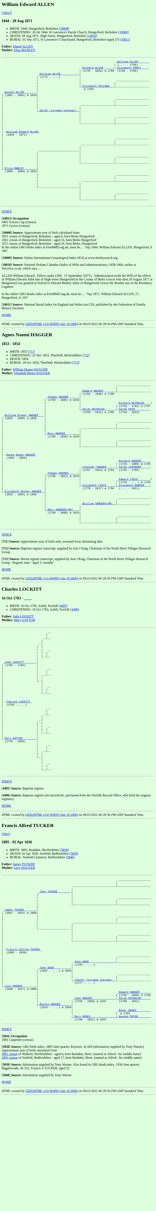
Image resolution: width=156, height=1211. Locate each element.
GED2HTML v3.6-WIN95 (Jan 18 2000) (51, 352)
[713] (75, 391)
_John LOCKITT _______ (20, 726)
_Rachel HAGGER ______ (54, 1115)
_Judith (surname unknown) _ (94, 1086)
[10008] (64, 28)
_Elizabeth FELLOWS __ (97, 91)
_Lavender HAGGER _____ (98, 512)
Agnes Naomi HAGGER (21, 498)
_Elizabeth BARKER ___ (134, 534)
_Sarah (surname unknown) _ (58, 120)
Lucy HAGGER (24, 953)
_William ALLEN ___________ (58, 77)
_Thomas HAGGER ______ (62, 428)
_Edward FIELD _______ (134, 527)
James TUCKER (24, 950)
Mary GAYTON (24, 677)
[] (7, 247)
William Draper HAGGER (30, 398)
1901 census (10, 1172)
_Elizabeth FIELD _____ (98, 534)
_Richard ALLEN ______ (97, 69)
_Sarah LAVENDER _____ (134, 512)
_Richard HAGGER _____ (134, 505)
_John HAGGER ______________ (94, 1108)
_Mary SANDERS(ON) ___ (62, 563)
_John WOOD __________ (54, 1072)
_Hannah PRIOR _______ (134, 1130)
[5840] (70, 943)
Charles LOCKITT (19, 773)
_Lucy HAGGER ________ (20, 1093)
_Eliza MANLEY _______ (20, 190)
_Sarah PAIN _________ (134, 443)
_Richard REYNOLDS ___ (134, 436)
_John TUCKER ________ (54, 980)
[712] (86, 384)
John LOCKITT (23, 673)
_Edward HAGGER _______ (98, 421)
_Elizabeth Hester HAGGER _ (23, 542)
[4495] (63, 663)
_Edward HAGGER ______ (134, 1101)
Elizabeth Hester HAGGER (32, 401)
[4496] (74, 666)
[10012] (7, 13)
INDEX (7, 240)
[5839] (74, 939)
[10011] (125, 39)
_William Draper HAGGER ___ (23, 450)
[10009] (123, 32)
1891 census (10, 1168)
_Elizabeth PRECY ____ (132, 69)
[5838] (64, 935)
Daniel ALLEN (23, 46)
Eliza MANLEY (24, 50)
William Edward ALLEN (23, 146)
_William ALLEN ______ (132, 62)
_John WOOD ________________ (94, 1064)
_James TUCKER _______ (20, 1002)
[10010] (92, 36)
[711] (31, 380)
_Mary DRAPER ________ (62, 472)
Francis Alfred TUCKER (23, 1050)
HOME (6, 343)
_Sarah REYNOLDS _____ (134, 1108)
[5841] (6, 920)
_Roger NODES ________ (134, 1123)
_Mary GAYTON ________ (20, 817)
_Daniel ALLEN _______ (20, 99)
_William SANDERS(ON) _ (98, 556)
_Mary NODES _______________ (94, 1130)
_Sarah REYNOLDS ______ (98, 443)
